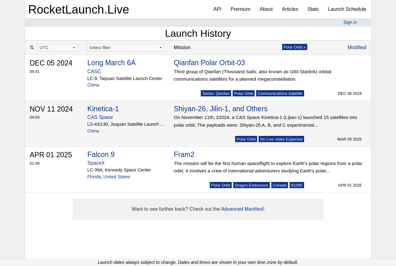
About (266, 9)
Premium (241, 9)
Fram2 (184, 154)
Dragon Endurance (251, 185)
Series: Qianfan (216, 93)
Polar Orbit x (295, 47)
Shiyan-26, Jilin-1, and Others (221, 109)
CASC (94, 71)
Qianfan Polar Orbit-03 (209, 63)
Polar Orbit (243, 93)
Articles (290, 9)
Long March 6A (111, 63)
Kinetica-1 (103, 109)
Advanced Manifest (242, 209)
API (217, 9)
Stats (313, 9)
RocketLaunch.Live (78, 9)
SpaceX (96, 163)
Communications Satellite (280, 93)
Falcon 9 (100, 154)
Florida (94, 176)
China (93, 84)
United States (116, 176)
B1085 (297, 185)
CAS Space (100, 117)
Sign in (350, 22)
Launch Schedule (347, 9)
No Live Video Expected (281, 139)
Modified (357, 47)
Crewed (279, 185)
